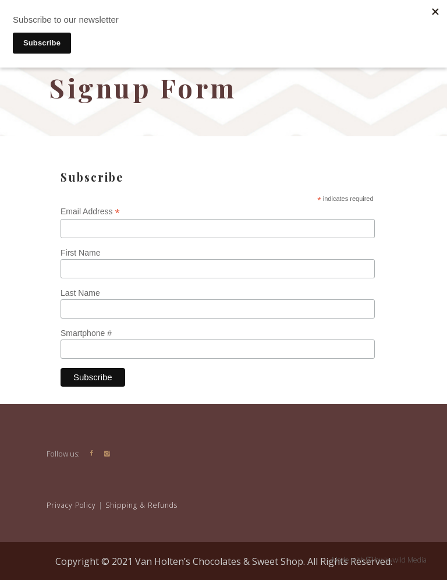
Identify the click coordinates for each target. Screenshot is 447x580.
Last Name (80, 293)
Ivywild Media (404, 560)
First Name (80, 252)
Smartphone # (86, 333)
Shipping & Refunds (141, 505)
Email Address (90, 211)
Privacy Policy (71, 505)
